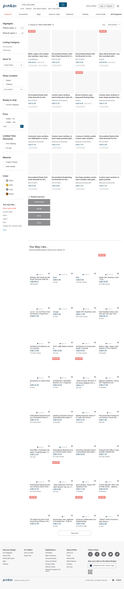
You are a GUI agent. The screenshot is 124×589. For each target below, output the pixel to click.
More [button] (5, 230)
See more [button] (74, 533)
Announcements (50, 558)
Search (63, 4)
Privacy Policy (50, 564)
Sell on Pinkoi (91, 6)
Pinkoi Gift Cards (8, 558)
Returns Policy (50, 567)
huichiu (101, 59)
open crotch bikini (54, 8)
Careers (69, 564)
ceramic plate (8, 212)
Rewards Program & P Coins (52, 570)
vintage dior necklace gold (12, 226)
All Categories (7, 553)
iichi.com (70, 567)
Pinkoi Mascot (71, 561)
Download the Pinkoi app (102, 566)
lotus (4, 222)
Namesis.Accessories (59, 100)
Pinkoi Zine (6, 555)
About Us (70, 553)
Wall (4, 561)
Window (5, 564)
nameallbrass (33, 59)
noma (22, 8)
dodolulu (28, 8)
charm (5, 219)
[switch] (13, 28)
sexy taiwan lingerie (39, 8)
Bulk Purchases (50, 555)
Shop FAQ (27, 555)
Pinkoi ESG (70, 558)
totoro (5, 215)
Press (69, 555)
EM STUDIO (56, 59)
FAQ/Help (48, 553)
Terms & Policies (51, 561)
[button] (22, 126)
